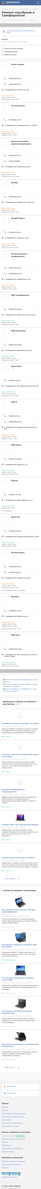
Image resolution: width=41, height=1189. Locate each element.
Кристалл (15, 517)
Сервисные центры (10, 9)
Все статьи (12, 1067)
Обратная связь (8, 1152)
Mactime (15, 597)
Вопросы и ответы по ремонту (13, 1161)
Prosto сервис (17, 64)
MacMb (14, 183)
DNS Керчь (16, 445)
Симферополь (25, 9)
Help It (14, 402)
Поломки (5, 1168)
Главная (5, 1107)
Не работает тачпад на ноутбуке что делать (20, 723)
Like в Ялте (16, 366)
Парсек (14, 481)
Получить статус (8, 1136)
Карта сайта (6, 1120)
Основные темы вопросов (12, 1123)
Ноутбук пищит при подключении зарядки (20, 825)
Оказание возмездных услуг (13, 1117)
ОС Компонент (18, 106)
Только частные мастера (13, 48)
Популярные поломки (10, 1126)
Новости (5, 1110)
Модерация (6, 1145)
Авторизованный (11, 51)
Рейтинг (5, 1142)
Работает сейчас (10, 55)
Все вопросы (12, 878)
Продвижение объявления (12, 1148)
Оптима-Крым (18, 553)
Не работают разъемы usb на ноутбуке (18, 858)
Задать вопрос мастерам (11, 1164)
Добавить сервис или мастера (13, 1139)
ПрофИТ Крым (18, 218)
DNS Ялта (15, 635)
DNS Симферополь (20, 295)
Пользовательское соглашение (14, 1114)
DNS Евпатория (18, 331)
